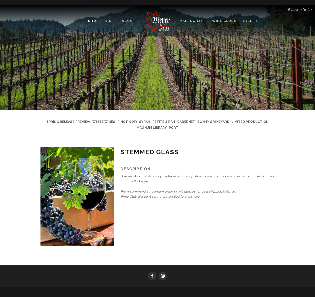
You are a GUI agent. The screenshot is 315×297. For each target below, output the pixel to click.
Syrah (144, 122)
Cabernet (186, 122)
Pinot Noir (127, 122)
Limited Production (250, 122)
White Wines (103, 122)
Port (173, 128)
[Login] (294, 10)
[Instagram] (163, 276)
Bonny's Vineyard (213, 122)
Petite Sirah (163, 122)
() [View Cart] (307, 10)
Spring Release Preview (68, 122)
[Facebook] (152, 276)
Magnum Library (152, 128)
